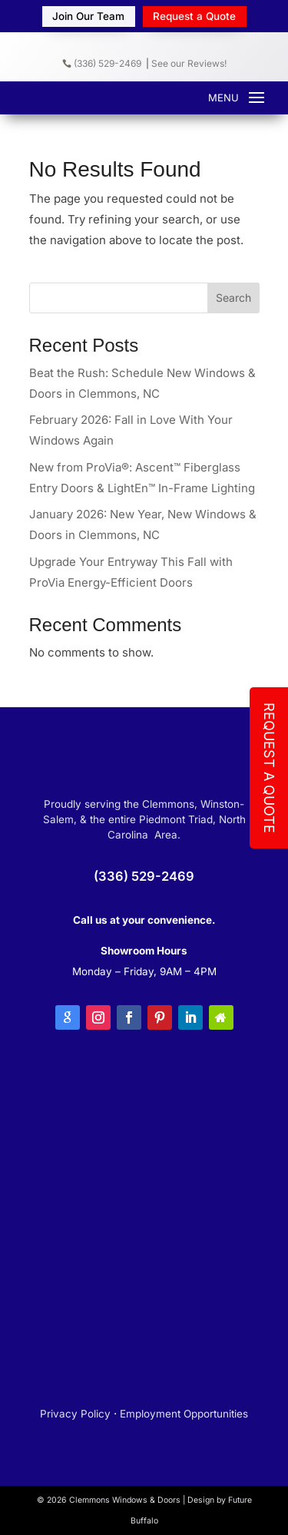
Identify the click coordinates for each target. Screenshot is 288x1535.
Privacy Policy (75, 1414)
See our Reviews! (189, 63)
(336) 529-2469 (101, 63)
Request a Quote (194, 16)
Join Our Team (88, 16)
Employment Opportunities (184, 1414)
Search (233, 297)
